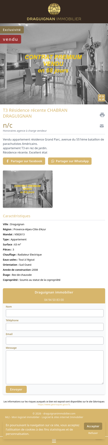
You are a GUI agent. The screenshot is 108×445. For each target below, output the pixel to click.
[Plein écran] (101, 97)
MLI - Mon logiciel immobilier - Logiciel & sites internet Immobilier (44, 417)
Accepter (93, 426)
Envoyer (16, 389)
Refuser (93, 433)
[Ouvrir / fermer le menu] (54, 441)
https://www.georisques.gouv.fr (54, 404)
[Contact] (100, 126)
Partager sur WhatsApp (70, 161)
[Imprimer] (100, 115)
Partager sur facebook (24, 161)
